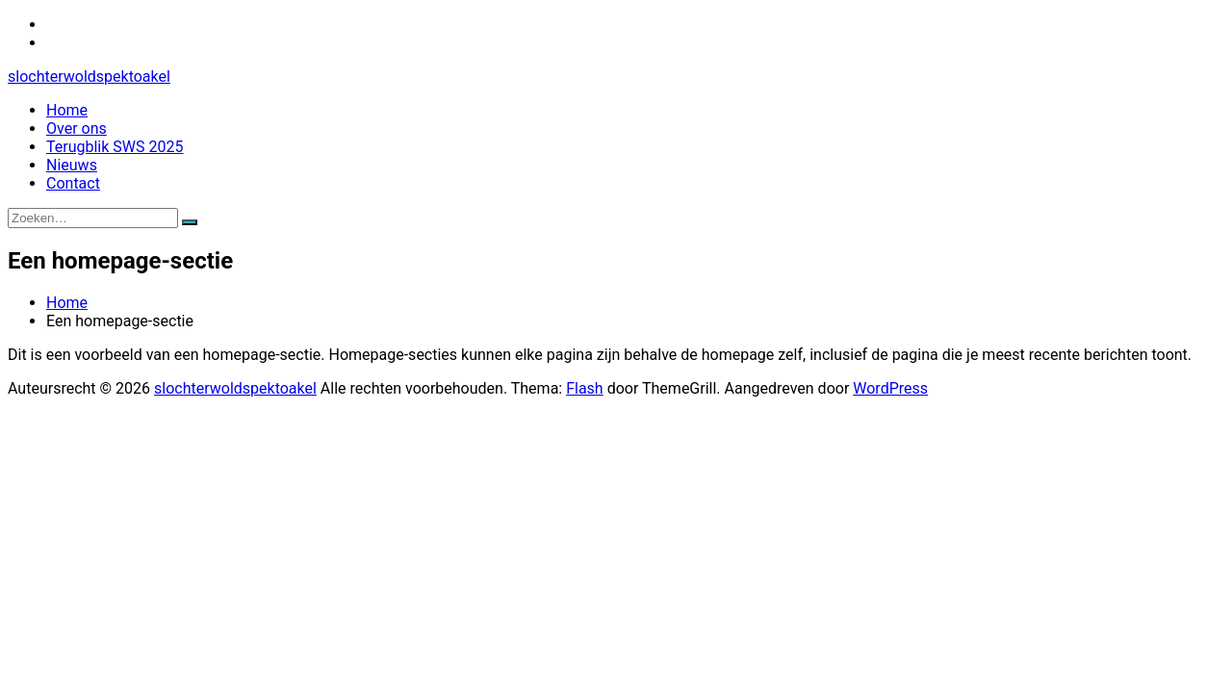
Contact (73, 183)
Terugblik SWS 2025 (114, 147)
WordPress (890, 388)
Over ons (76, 128)
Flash (584, 388)
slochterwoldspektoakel (89, 76)
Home (67, 110)
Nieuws (71, 165)
